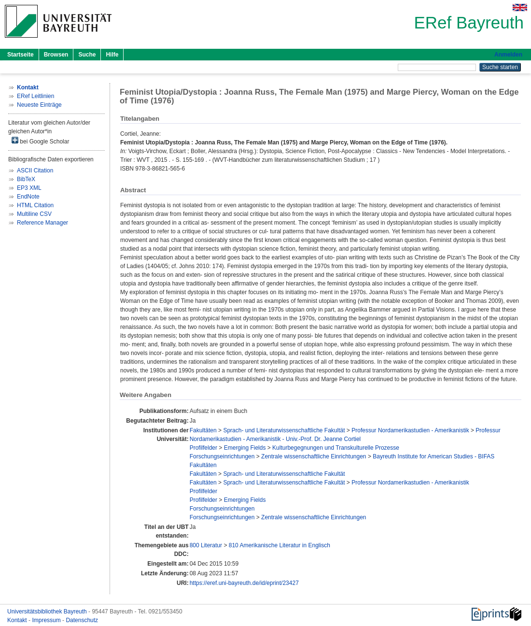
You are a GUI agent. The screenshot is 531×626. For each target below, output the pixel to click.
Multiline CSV (34, 214)
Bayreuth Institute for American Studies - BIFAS (433, 456)
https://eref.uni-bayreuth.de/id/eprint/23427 (244, 583)
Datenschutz (82, 620)
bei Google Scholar (40, 141)
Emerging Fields (245, 447)
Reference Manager (42, 222)
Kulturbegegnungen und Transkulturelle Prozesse (335, 447)
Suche (87, 54)
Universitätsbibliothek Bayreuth (47, 611)
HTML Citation (35, 205)
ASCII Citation (35, 170)
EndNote (28, 196)
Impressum (47, 620)
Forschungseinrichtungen (222, 456)
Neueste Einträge (39, 104)
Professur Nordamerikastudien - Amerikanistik (410, 430)
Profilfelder (203, 447)
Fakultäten (203, 430)
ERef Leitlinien (35, 96)
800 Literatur (206, 545)
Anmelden (508, 54)
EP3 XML (29, 188)
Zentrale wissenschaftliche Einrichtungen (313, 456)
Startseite (20, 54)
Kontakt (17, 620)
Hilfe (112, 54)
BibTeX (26, 179)
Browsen (56, 54)
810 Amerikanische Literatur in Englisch (279, 545)
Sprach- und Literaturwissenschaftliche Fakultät (284, 430)
